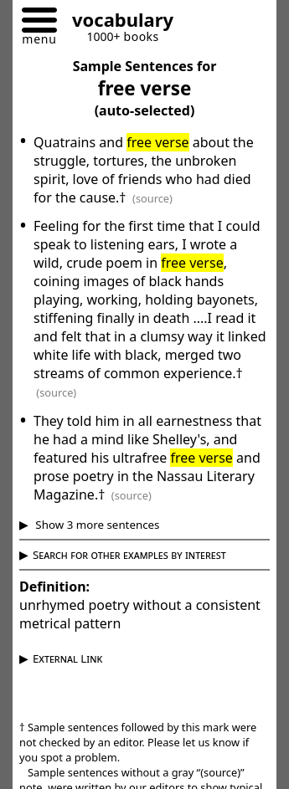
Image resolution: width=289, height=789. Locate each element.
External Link (67, 658)
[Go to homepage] (116, 22)
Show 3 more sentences (96, 524)
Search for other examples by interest (129, 554)
